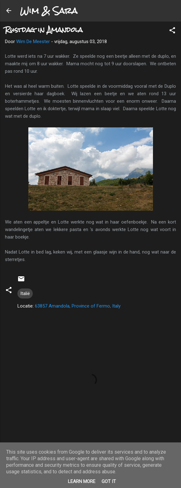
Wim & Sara (48, 10)
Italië (25, 293)
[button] (172, 31)
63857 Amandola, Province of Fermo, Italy (78, 306)
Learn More (81, 481)
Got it (109, 481)
